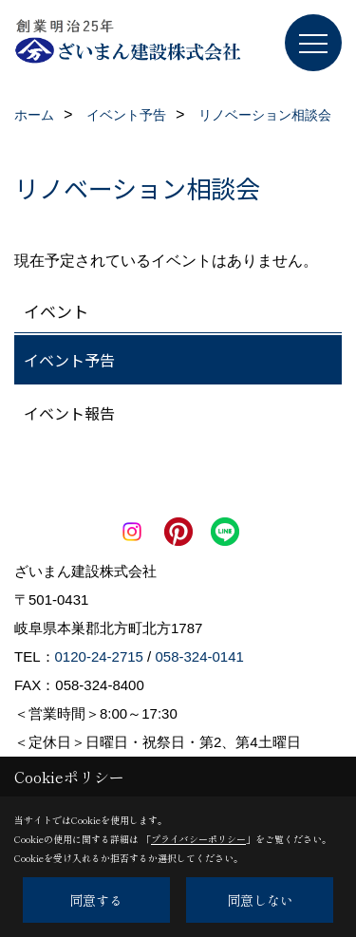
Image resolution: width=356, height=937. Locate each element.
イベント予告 (69, 359)
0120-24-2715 (99, 656)
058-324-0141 (199, 656)
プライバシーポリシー (198, 839)
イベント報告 (69, 413)
